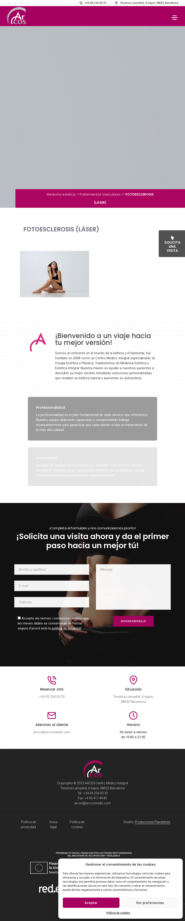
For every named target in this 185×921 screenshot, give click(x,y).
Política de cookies (118, 912)
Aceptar (91, 903)
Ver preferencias (150, 903)
